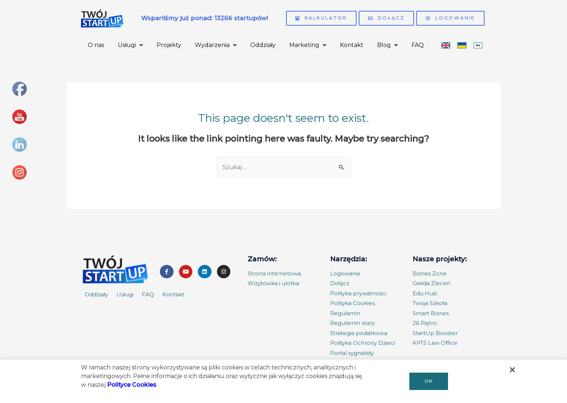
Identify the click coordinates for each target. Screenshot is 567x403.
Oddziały (263, 45)
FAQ (418, 45)
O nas (96, 45)
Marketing (307, 45)
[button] (428, 381)
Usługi (130, 45)
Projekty (169, 45)
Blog (387, 45)
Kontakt (351, 45)
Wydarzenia (215, 45)
